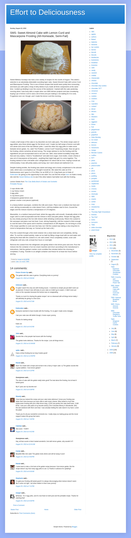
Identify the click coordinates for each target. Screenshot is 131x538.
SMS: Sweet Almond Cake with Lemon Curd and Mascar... (115, 290)
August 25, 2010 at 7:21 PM (25, 486)
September (115, 259)
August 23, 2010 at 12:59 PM (25, 356)
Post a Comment (18, 505)
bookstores (95, 60)
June (113, 331)
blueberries (95, 57)
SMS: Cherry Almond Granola (115, 306)
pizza (93, 171)
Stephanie (19, 478)
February (114, 343)
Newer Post (15, 509)
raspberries (95, 184)
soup (93, 204)
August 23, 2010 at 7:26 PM (25, 419)
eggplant (94, 122)
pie (92, 168)
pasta (93, 160)
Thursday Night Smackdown (100, 212)
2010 (111, 248)
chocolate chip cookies (99, 86)
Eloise (93, 124)
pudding (94, 176)
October (114, 257)
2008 (111, 353)
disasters (94, 117)
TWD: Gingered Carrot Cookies (115, 322)
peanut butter (95, 165)
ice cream (22, 261)
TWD (93, 225)
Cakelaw (19, 426)
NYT (92, 158)
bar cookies (95, 47)
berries (93, 50)
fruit (92, 127)
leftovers (94, 142)
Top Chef (94, 217)
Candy (18, 451)
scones (93, 191)
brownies (94, 65)
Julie (17, 333)
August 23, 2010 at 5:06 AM (25, 278)
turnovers (94, 222)
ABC (92, 32)
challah (93, 75)
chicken (93, 80)
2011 (111, 245)
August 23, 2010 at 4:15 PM (25, 371)
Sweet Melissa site (26, 177)
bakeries (94, 42)
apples (93, 34)
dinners (93, 111)
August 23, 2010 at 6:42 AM (25, 327)
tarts (92, 209)
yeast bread (95, 230)
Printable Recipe (16, 184)
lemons (93, 145)
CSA (92, 101)
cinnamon (94, 91)
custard (93, 106)
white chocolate (96, 227)
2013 (111, 239)
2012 (111, 242)
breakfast (94, 63)
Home (46, 509)
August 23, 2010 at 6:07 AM (25, 301)
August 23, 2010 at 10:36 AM (25, 343)
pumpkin (94, 178)
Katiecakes (14, 174)
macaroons (95, 148)
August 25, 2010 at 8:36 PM (25, 501)
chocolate (94, 83)
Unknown (19, 285)
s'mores (94, 189)
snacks (93, 199)
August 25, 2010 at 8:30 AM (25, 471)
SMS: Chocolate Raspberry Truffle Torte (116, 313)
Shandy (18, 396)
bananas (94, 44)
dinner (93, 109)
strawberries (95, 207)
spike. (18, 350)
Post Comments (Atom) (27, 513)
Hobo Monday (96, 137)
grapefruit (94, 135)
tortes (93, 220)
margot (18, 493)
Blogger (74, 527)
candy (93, 70)
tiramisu (94, 215)
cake (17, 261)
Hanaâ (18, 363)
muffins (93, 155)
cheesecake (95, 78)
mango (93, 150)
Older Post (77, 509)
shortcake (94, 194)
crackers (94, 99)
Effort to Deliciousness (47, 12)
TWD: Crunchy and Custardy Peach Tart (116, 279)
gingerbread (95, 129)
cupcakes (94, 104)
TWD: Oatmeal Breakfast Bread (116, 299)
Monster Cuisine (96, 153)
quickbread (95, 181)
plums (93, 173)
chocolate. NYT (96, 88)
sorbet (93, 202)
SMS (27, 261)
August (113, 264)
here (67, 174)
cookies (93, 96)
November (115, 254)
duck (92, 119)
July (112, 328)
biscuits (93, 55)
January (114, 346)
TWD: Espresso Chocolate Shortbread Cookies (115, 270)
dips (92, 114)
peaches (94, 163)
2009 (111, 350)
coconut (94, 93)
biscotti (93, 52)
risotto (93, 186)
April (113, 337)
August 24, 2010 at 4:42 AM (25, 432)
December (115, 251)
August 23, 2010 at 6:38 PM (25, 389)
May (112, 334)
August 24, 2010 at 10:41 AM (25, 444)
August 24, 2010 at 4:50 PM (25, 457)
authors (93, 37)
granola (93, 132)
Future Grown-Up (22, 272)
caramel (94, 73)
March (113, 340)
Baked (93, 39)
